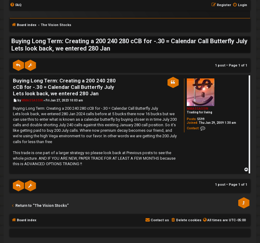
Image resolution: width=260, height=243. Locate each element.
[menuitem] (15, 5)
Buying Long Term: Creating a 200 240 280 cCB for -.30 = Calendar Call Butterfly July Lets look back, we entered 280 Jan (129, 44)
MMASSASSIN (197, 108)
